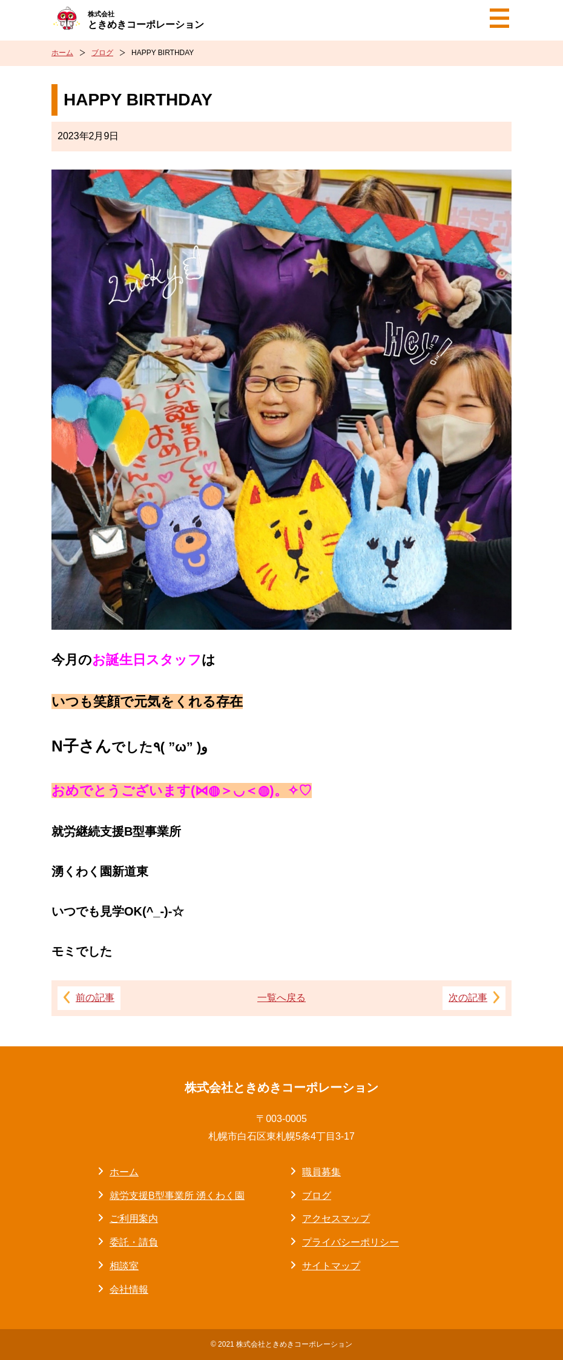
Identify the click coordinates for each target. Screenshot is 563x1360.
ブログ (102, 52)
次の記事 (468, 997)
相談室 (124, 1266)
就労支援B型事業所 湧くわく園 (177, 1195)
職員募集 (321, 1172)
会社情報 (129, 1289)
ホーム (62, 52)
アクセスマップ (336, 1218)
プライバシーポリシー (350, 1242)
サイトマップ (331, 1266)
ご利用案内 (134, 1218)
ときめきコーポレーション (146, 20)
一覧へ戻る (281, 997)
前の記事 (95, 997)
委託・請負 (134, 1242)
